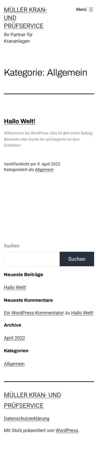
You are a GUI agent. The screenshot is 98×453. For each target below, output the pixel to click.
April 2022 (14, 338)
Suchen (11, 245)
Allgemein (44, 170)
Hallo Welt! (19, 121)
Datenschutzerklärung (26, 418)
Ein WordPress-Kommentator (34, 312)
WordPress (66, 430)
